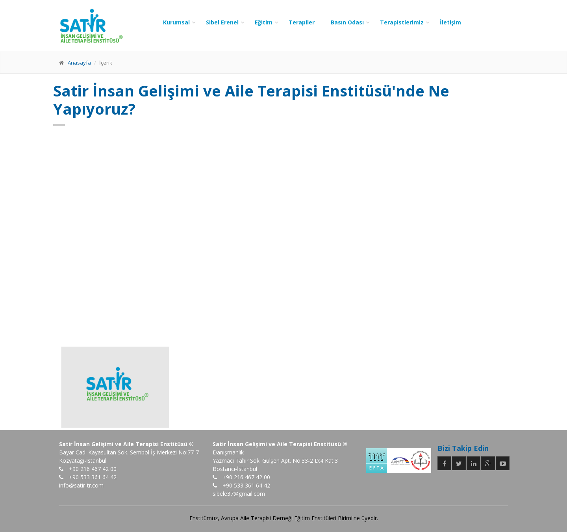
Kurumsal (176, 22)
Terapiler (302, 22)
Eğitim (263, 22)
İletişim (450, 22)
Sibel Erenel (222, 22)
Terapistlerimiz (402, 22)
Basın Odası (347, 22)
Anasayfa (79, 62)
